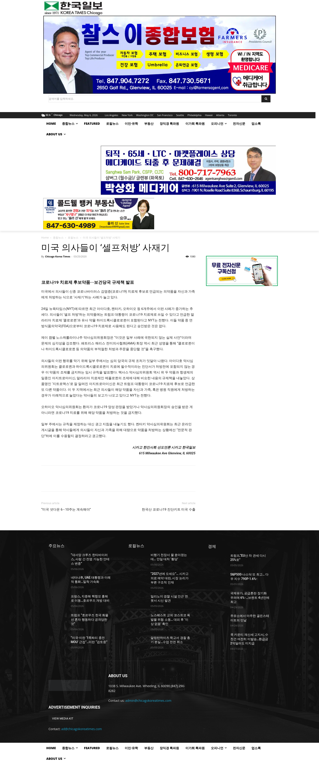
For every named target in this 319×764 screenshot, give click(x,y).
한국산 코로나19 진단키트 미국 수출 (168, 509)
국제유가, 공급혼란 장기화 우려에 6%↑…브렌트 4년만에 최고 (249, 597)
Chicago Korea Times (57, 256)
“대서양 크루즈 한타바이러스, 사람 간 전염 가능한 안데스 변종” (90, 559)
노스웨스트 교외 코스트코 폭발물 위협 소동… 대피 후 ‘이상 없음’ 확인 (170, 619)
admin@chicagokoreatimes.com (148, 700)
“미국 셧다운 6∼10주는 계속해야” (66, 509)
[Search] (265, 98)
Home (45, 237)
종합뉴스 (58, 237)
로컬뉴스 (73, 237)
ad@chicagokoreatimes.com (81, 729)
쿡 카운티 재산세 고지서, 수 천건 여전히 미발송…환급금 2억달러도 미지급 (249, 639)
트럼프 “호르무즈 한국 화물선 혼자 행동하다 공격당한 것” (90, 619)
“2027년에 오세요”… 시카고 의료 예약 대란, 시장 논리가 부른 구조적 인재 (170, 578)
